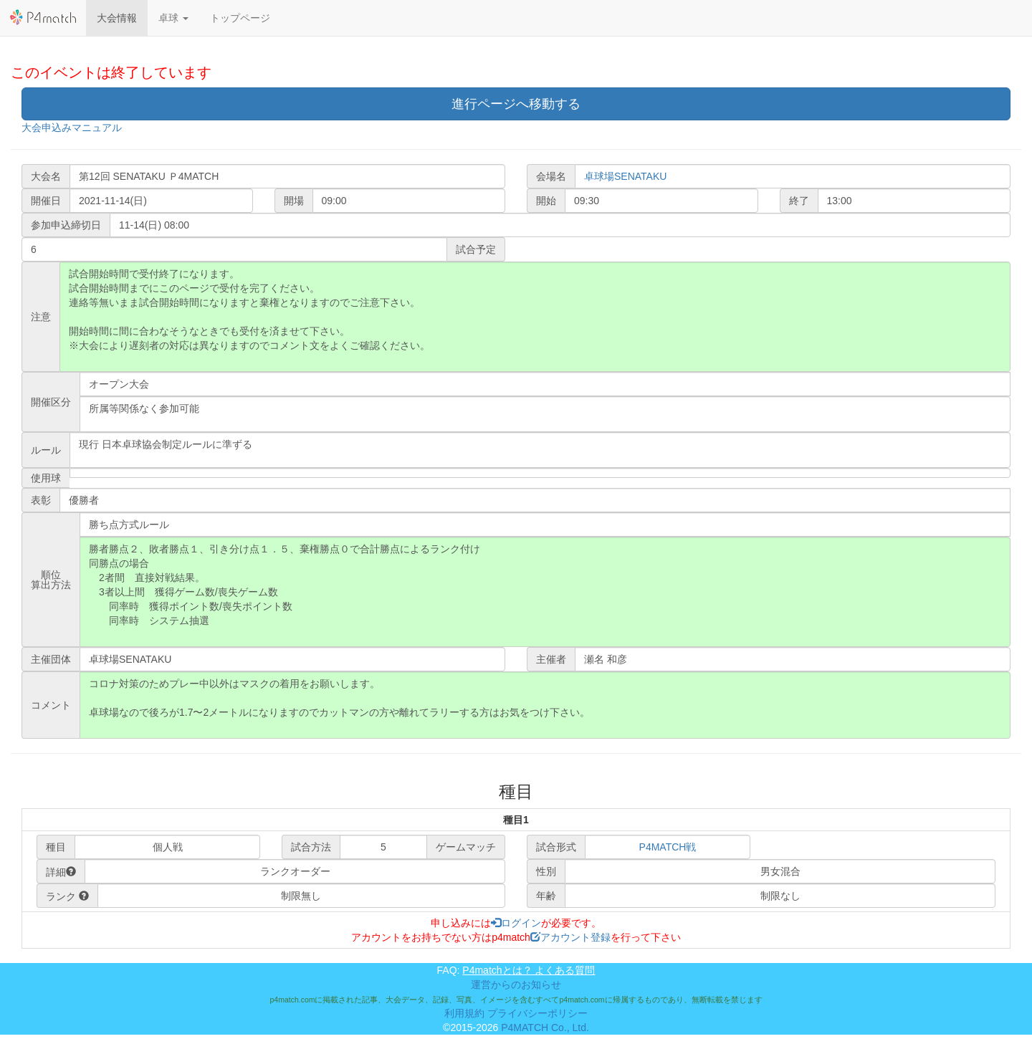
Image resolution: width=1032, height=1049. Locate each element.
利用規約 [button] (464, 1013)
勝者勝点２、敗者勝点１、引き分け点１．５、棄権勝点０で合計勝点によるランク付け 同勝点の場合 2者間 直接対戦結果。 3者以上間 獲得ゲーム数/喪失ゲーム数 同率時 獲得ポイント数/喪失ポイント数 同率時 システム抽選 (545, 592)
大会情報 (117, 18)
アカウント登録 (570, 937)
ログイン (516, 923)
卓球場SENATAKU (625, 176)
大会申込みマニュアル (72, 127)
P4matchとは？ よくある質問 (528, 970)
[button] (173, 18)
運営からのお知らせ (516, 984)
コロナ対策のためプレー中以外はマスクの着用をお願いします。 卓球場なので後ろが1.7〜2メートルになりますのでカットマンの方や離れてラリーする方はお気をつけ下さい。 (545, 705)
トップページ (240, 18)
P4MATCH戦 (668, 847)
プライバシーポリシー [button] (537, 1013)
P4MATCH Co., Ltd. (545, 1027)
